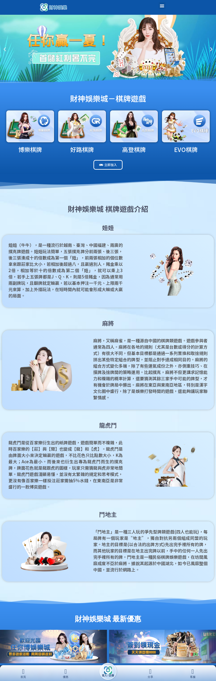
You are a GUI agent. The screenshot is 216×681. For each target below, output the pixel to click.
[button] (162, 5)
